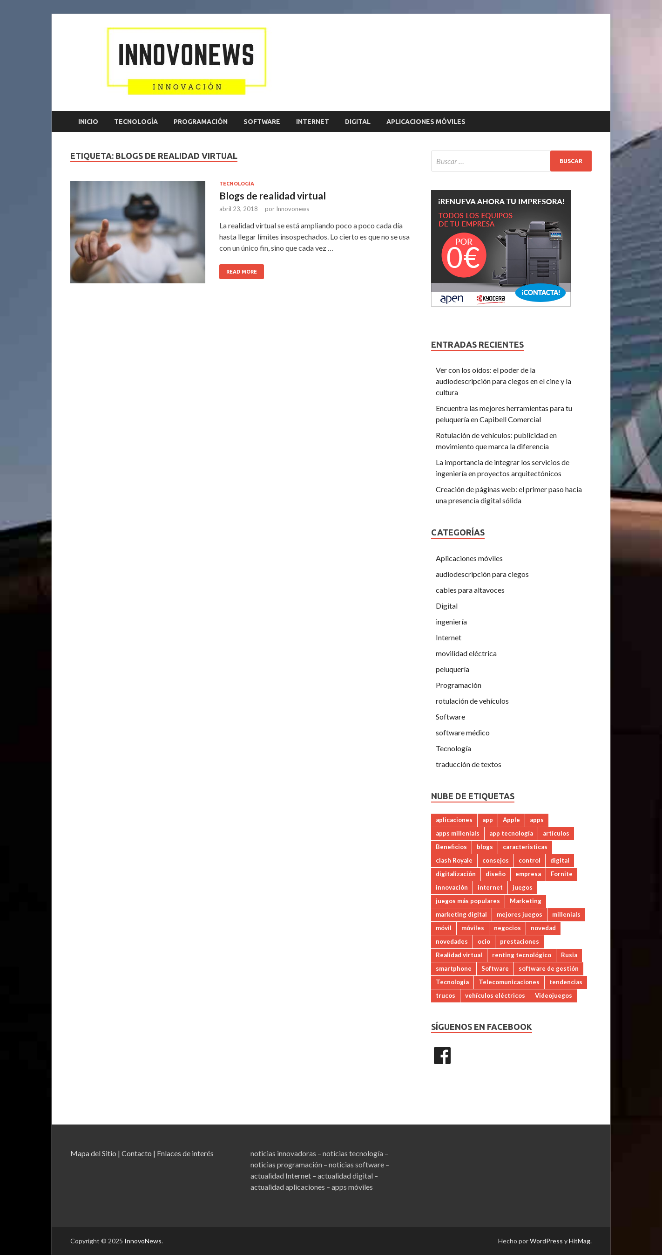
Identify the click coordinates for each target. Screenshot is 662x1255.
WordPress (546, 1241)
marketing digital (461, 914)
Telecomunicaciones (509, 982)
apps (537, 819)
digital (559, 860)
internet (490, 887)
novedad (543, 928)
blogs (485, 846)
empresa (528, 874)
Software (261, 121)
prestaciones (519, 941)
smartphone (454, 968)
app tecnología (511, 833)
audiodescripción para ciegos (482, 573)
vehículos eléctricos (495, 995)
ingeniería (451, 621)
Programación (201, 121)
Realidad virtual (459, 955)
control (529, 860)
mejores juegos (519, 914)
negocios (507, 928)
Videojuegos (553, 995)
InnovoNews (143, 1241)
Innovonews (292, 209)
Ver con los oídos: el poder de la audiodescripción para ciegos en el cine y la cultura (503, 381)
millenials (566, 914)
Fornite (562, 874)
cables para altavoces (470, 589)
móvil (444, 928)
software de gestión (549, 968)
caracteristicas (525, 846)
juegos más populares (468, 901)
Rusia (569, 955)
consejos (495, 860)
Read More (241, 271)
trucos (445, 995)
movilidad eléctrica (466, 653)
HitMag (579, 1241)
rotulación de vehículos (472, 700)
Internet (312, 121)
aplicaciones (454, 819)
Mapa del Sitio (93, 1153)
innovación (452, 887)
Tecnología (136, 121)
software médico (463, 732)
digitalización (456, 874)
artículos (556, 833)
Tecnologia (452, 982)
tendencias (565, 982)
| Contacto (135, 1153)
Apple (511, 819)
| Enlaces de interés (183, 1153)
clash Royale (454, 860)
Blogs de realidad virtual (272, 195)
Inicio (88, 121)
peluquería (452, 669)
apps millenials (458, 833)
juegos (523, 887)
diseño (496, 874)
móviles (472, 928)
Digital (358, 121)
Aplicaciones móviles (426, 121)
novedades (452, 941)
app (487, 819)
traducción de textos (468, 764)
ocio (484, 941)
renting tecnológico (521, 955)
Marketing (525, 901)
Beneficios (451, 846)
